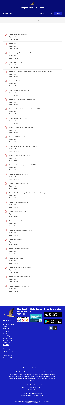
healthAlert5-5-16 (19, 239)
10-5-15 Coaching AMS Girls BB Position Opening (29, 193)
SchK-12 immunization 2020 (22, 267)
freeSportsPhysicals (20, 118)
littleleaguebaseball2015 (21, 90)
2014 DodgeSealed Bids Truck (23, 127)
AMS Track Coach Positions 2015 (24, 99)
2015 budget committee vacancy (24, 81)
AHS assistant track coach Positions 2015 (27, 109)
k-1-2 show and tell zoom (22, 277)
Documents (44, 20)
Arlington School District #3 (27, 20)
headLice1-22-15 (19, 62)
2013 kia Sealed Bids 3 (21, 202)
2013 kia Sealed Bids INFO (22, 155)
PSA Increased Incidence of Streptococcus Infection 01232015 (34, 71)
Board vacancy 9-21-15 (21, 174)
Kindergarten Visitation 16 (22, 249)
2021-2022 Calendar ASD (22, 286)
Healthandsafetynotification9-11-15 (25, 165)
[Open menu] (7, 13)
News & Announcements (30, 29)
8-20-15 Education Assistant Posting (25, 146)
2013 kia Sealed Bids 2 (21, 183)
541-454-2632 (7, 340)
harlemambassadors (20, 34)
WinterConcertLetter (20, 211)
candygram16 (18, 221)
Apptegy (36, 402)
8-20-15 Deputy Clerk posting (23, 137)
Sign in (58, 13)
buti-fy (16, 44)
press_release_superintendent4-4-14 (25, 53)
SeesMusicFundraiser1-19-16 (23, 230)
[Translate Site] (42, 13)
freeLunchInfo (18, 258)
